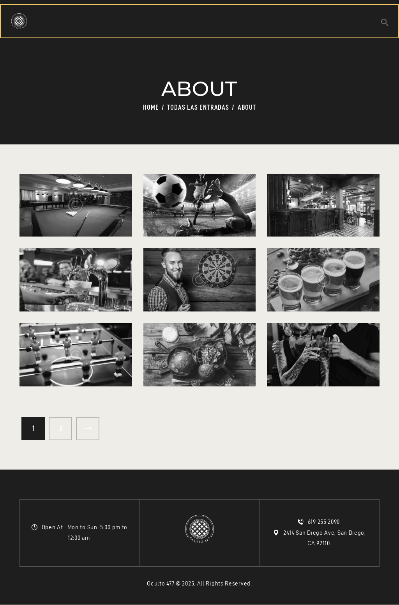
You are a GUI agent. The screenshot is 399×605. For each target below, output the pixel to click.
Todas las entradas (198, 107)
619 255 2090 (324, 522)
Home (151, 107)
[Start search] (384, 22)
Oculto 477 (160, 583)
